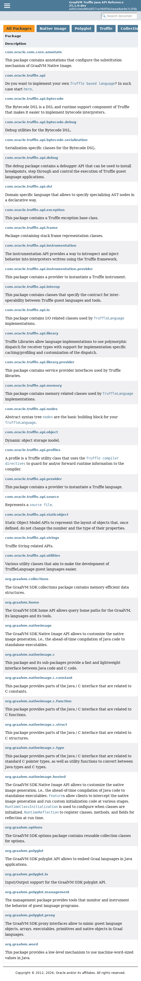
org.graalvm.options (23, 827)
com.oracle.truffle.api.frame (31, 228)
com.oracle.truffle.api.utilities (32, 555)
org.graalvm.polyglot (24, 851)
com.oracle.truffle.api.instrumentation (40, 245)
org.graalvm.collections (27, 579)
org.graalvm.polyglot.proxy (30, 915)
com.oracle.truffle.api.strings (32, 538)
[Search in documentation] (119, 16)
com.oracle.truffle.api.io (27, 310)
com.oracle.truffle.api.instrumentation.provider (49, 269)
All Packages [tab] (19, 28)
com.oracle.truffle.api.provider (33, 479)
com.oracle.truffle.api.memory (33, 385)
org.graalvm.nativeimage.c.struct (36, 724)
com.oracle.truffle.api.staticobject (36, 514)
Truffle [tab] (106, 28)
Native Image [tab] (53, 28)
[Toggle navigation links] (7, 5)
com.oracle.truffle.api (25, 75)
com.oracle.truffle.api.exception (35, 210)
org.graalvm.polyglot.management (37, 892)
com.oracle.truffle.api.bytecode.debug (40, 122)
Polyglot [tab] (83, 28)
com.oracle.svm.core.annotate (33, 52)
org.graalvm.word (21, 944)
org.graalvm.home (22, 602)
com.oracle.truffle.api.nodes (31, 409)
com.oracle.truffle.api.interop (32, 287)
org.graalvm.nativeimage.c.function (38, 701)
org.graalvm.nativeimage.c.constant (38, 678)
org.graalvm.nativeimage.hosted (35, 777)
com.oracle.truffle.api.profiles (32, 450)
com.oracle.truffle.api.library (31, 333)
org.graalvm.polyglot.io (26, 874)
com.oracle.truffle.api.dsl (28, 186)
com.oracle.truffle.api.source (32, 497)
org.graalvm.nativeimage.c (30, 654)
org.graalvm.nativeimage (28, 625)
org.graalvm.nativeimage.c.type (34, 748)
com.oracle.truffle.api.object (31, 432)
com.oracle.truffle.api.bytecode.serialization (46, 140)
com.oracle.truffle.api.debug (31, 158)
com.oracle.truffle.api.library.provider (39, 362)
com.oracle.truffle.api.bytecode (34, 99)
